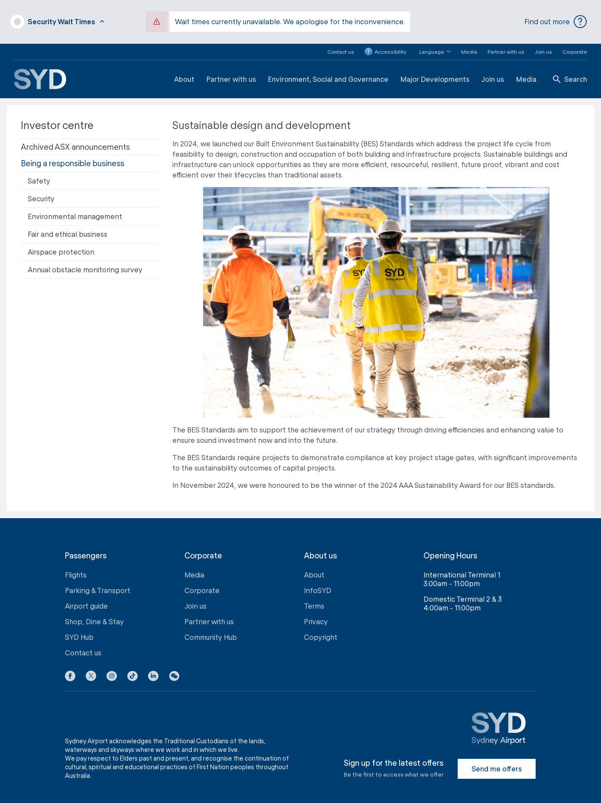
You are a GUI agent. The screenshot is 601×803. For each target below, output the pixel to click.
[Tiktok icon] (132, 671)
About (184, 73)
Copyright (320, 631)
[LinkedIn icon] (153, 671)
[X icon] (91, 671)
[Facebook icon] (70, 671)
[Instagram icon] (112, 671)
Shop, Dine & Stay (94, 616)
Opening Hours (450, 550)
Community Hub (210, 631)
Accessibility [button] (385, 46)
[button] (430, 46)
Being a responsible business (72, 157)
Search (570, 73)
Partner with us (506, 46)
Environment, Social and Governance (328, 73)
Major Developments (435, 73)
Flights (76, 569)
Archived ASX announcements (75, 141)
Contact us (340, 46)
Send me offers (497, 763)
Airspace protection (61, 246)
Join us (543, 46)
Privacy (316, 616)
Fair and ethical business (67, 228)
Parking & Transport (97, 584)
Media (469, 46)
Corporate (574, 46)
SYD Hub (79, 631)
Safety (39, 175)
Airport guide (86, 600)
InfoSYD (317, 584)
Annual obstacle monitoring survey (85, 264)
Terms (314, 600)
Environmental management (75, 210)
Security (41, 193)
